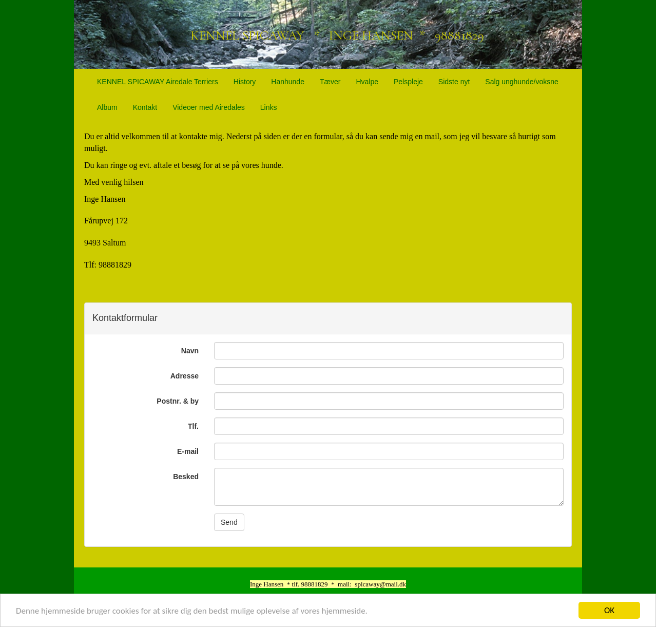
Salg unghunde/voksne (521, 82)
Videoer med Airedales (208, 107)
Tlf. (193, 426)
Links (268, 107)
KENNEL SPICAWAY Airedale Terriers (157, 82)
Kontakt (145, 107)
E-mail (188, 451)
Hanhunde (287, 82)
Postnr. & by (178, 401)
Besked (186, 476)
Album (107, 107)
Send (229, 522)
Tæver (330, 82)
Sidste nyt (454, 82)
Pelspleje (408, 82)
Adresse (184, 376)
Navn (190, 351)
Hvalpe (367, 82)
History (245, 82)
